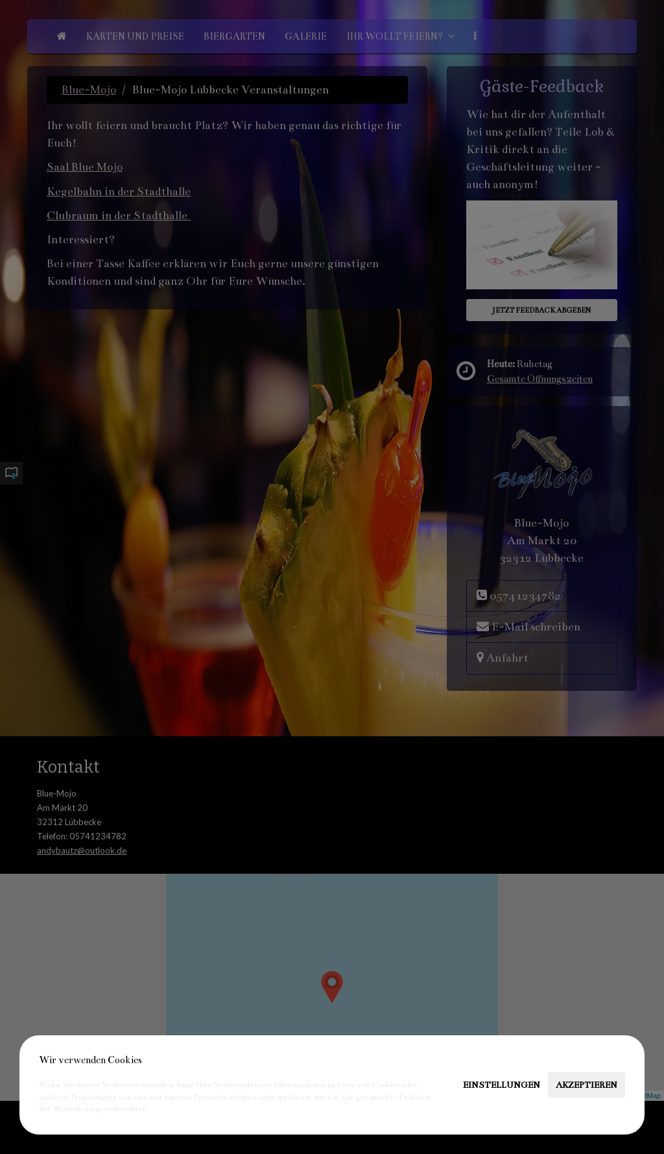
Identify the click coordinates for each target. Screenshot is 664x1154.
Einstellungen (501, 1084)
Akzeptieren (586, 1084)
